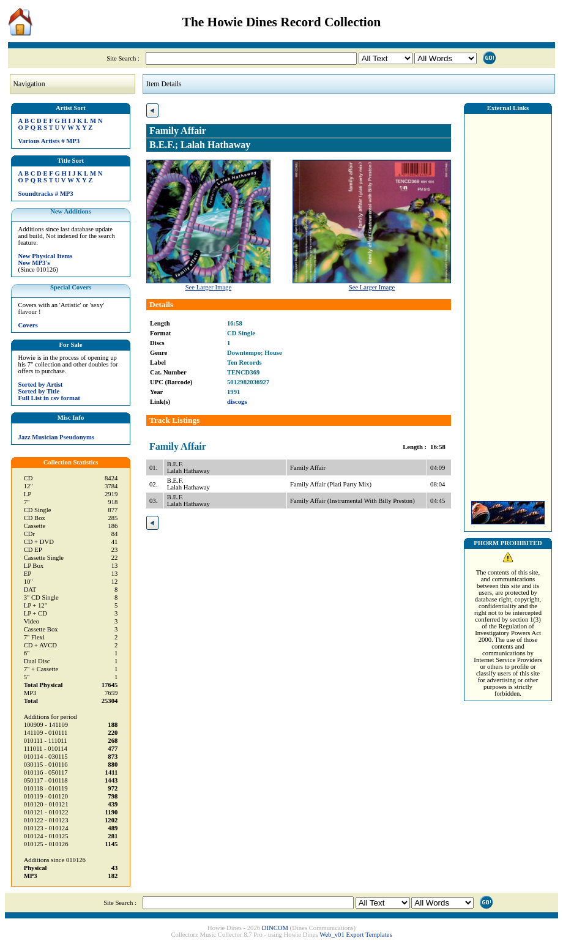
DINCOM (275, 928)
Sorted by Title (39, 391)
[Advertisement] (508, 304)
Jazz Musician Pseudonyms (56, 437)
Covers (28, 325)
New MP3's (34, 262)
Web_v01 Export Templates (355, 934)
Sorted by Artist (40, 384)
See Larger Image (208, 287)
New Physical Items (45, 256)
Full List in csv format (49, 398)
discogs (237, 401)
